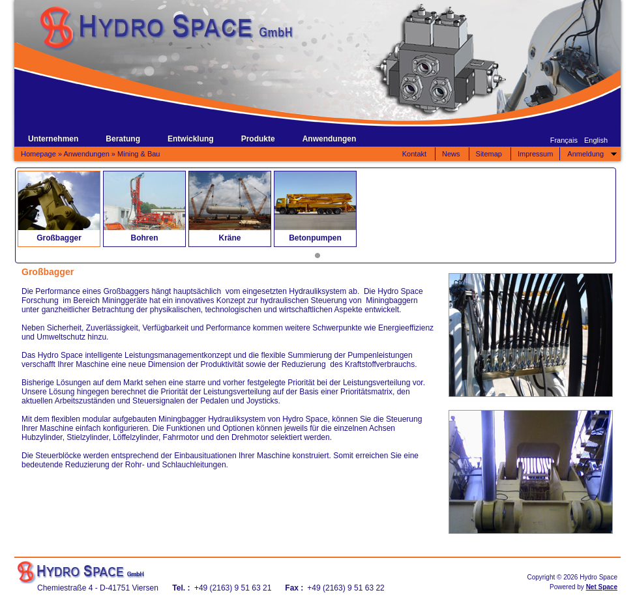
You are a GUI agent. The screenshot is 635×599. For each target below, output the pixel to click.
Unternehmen (53, 138)
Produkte (258, 138)
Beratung (123, 138)
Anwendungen (330, 138)
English (596, 140)
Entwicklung (191, 138)
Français (564, 140)
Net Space (601, 587)
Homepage (38, 154)
